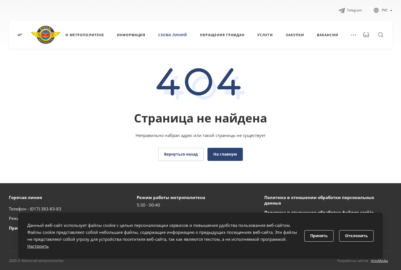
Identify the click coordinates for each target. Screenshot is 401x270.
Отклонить (356, 235)
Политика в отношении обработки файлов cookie (319, 212)
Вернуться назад (181, 154)
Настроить (38, 246)
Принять (319, 235)
